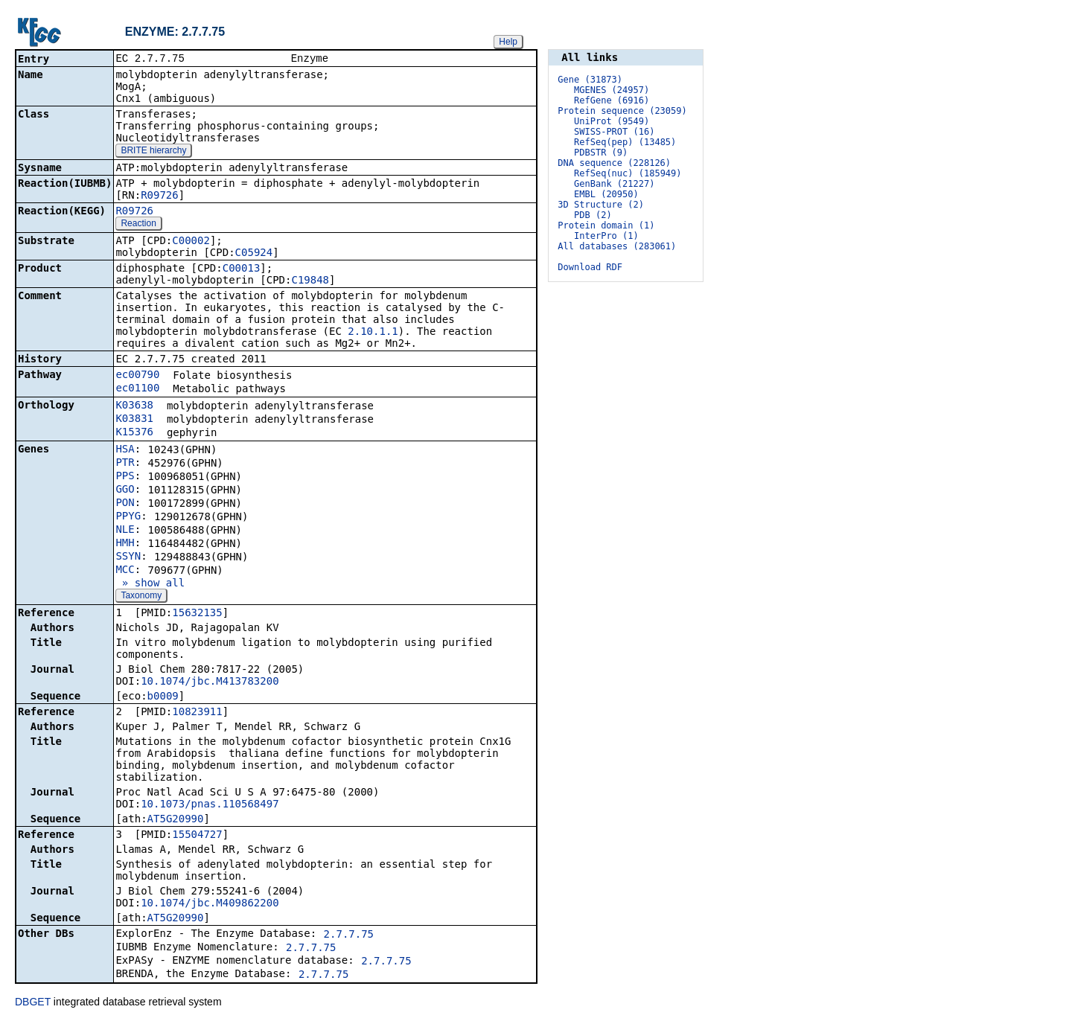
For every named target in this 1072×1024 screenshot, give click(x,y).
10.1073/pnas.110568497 (209, 805)
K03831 (134, 420)
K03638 (134, 406)
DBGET (33, 1003)
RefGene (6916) (611, 100)
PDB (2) (593, 215)
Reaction (138, 225)
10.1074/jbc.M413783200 (209, 682)
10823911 (197, 713)
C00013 (242, 269)
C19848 (310, 281)
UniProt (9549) (611, 121)
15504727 (197, 836)
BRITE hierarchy (153, 152)
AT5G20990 (175, 820)
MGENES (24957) (611, 90)
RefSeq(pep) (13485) (625, 142)
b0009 (163, 697)
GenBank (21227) (614, 184)
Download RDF (590, 267)
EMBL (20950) (606, 194)
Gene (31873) (590, 79)
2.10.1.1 (373, 333)
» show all (150, 584)
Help (508, 41)
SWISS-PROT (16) (614, 132)
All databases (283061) (617, 246)
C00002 (191, 242)
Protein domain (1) (606, 225)
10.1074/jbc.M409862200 (209, 904)
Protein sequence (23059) (622, 111)
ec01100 (137, 389)
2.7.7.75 (349, 935)
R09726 (160, 196)
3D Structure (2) (601, 204)
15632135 (197, 614)
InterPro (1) (606, 236)
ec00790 (137, 376)
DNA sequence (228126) (614, 163)
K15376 (134, 433)
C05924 (254, 254)
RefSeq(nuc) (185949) (628, 173)
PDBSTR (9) (601, 152)
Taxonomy (141, 597)
